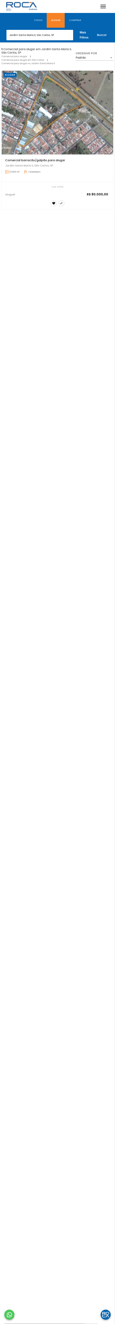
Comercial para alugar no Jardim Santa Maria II (28, 63)
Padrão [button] (81, 58)
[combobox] (39, 35)
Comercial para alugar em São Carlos (22, 59)
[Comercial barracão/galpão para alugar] (57, 112)
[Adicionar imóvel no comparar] (61, 203)
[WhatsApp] (9, 1315)
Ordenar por (86, 53)
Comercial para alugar (14, 56)
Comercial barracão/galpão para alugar (35, 160)
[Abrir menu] (103, 6)
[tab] (38, 20)
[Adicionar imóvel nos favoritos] (54, 203)
